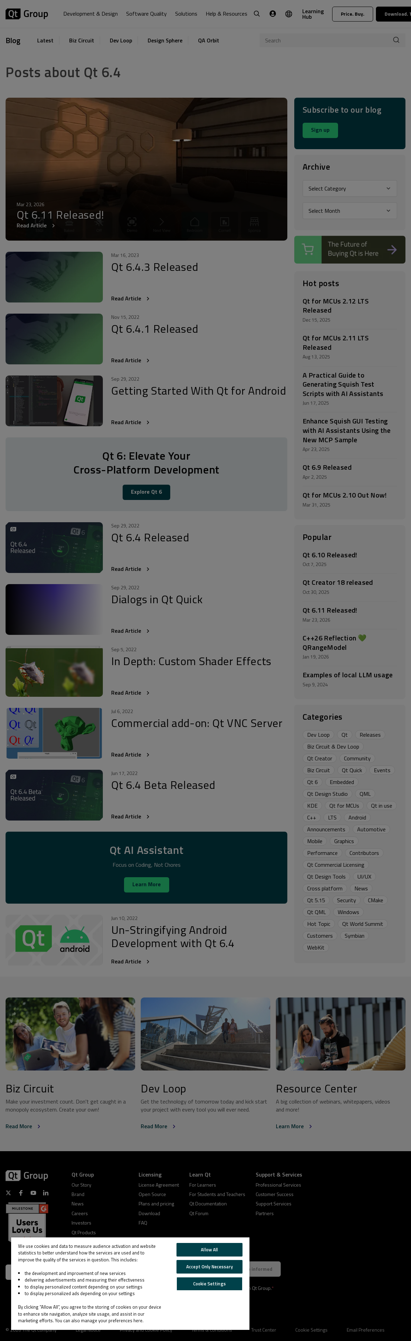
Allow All (209, 1249)
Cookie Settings (209, 1283)
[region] (130, 1283)
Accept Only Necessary (209, 1266)
